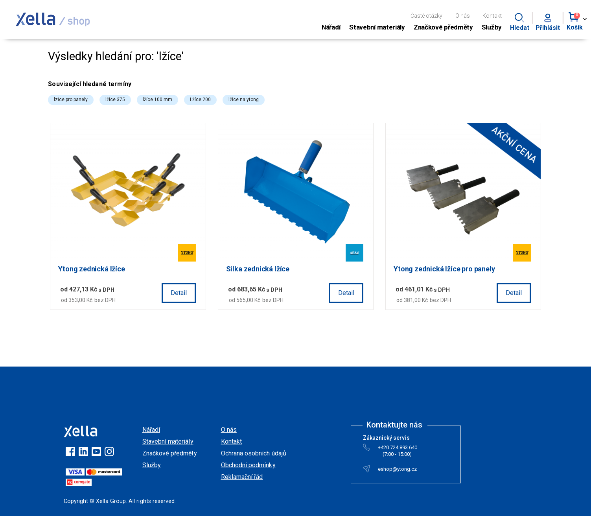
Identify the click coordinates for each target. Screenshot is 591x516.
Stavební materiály (167, 441)
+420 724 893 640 (398, 448)
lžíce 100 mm (159, 99)
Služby (151, 464)
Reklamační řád (242, 476)
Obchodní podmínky (248, 464)
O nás (462, 16)
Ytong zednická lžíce (93, 268)
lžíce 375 (117, 99)
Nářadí (151, 429)
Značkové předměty (169, 453)
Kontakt (492, 16)
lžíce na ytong (245, 99)
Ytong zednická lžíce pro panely (444, 268)
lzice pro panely (73, 99)
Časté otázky (426, 16)
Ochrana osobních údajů (253, 453)
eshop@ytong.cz (397, 470)
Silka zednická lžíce (259, 268)
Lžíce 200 (202, 99)
